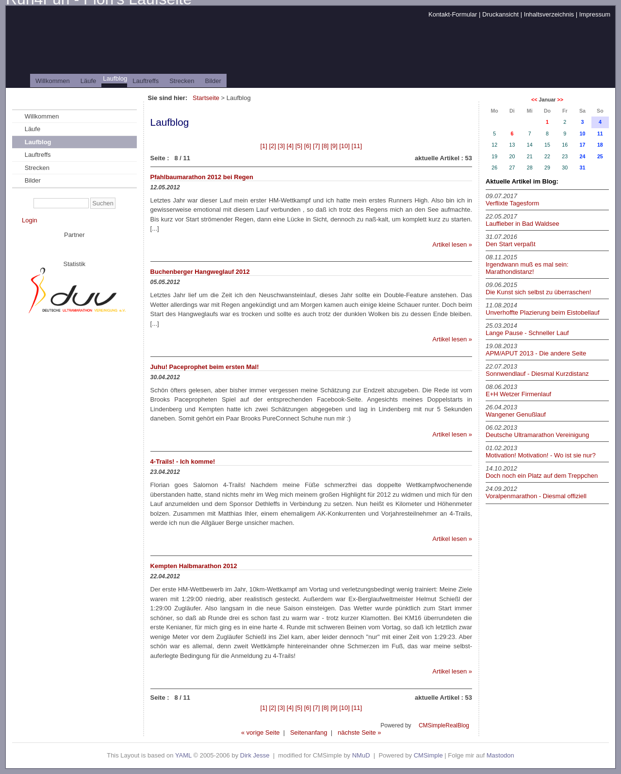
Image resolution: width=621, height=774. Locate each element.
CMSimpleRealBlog (444, 725)
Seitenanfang (308, 732)
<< (534, 99)
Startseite (206, 97)
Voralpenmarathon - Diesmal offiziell (536, 496)
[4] (290, 146)
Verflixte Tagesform (512, 203)
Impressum (594, 14)
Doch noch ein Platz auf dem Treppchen (542, 475)
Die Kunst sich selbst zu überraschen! (538, 292)
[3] (281, 146)
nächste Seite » (359, 732)
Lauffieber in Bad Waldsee (522, 223)
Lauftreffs (145, 80)
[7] (316, 146)
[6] (307, 146)
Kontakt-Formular (452, 14)
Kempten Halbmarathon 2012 (193, 566)
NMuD (361, 755)
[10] (344, 146)
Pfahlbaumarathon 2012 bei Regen (201, 177)
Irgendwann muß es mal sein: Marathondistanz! (527, 268)
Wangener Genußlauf (516, 414)
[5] (298, 146)
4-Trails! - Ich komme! (182, 461)
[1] (263, 146)
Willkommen (52, 80)
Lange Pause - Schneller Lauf (527, 333)
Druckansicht (500, 14)
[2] (272, 146)
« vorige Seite (260, 732)
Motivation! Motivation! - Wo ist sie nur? (541, 455)
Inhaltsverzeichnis (549, 14)
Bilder (213, 80)
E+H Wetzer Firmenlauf (518, 394)
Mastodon (500, 755)
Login (29, 220)
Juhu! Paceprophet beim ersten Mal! (204, 366)
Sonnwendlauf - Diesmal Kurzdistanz (537, 373)
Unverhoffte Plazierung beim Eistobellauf (543, 312)
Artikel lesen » (452, 244)
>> (560, 99)
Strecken (181, 80)
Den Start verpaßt (511, 244)
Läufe (89, 80)
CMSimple (428, 755)
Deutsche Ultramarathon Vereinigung (537, 434)
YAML (183, 755)
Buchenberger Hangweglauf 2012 (200, 271)
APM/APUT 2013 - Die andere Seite (536, 353)
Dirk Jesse (255, 755)
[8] (325, 146)
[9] (333, 146)
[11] (357, 146)
